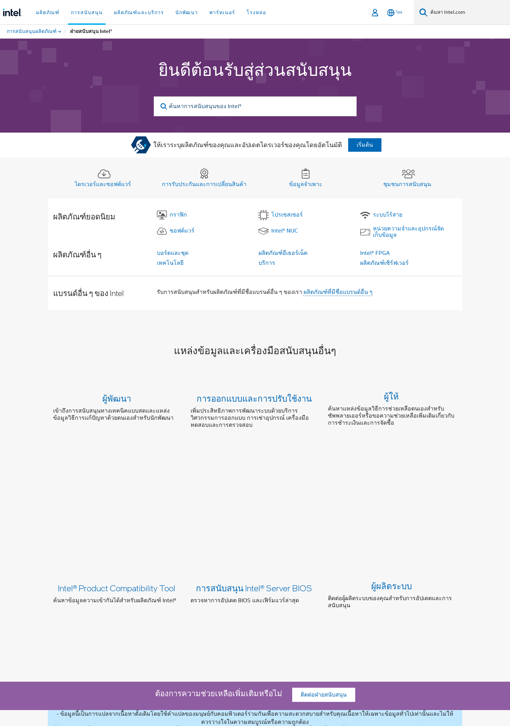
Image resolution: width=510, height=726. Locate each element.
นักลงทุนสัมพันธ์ (262, 622)
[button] (255, 413)
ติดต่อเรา (300, 622)
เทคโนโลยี (170, 263)
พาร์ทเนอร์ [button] (222, 12)
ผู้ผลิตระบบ (391, 477)
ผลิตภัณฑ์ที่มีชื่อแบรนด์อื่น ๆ (338, 292)
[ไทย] (394, 12)
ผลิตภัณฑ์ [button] (48, 12)
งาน (400, 622)
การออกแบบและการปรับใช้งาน (254, 398)
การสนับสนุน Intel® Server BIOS (254, 477)
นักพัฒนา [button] (186, 12)
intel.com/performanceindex (313, 686)
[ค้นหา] (423, 12)
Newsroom (332, 622)
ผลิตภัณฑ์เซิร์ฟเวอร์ (384, 263)
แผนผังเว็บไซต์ (370, 622)
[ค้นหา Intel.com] (468, 12)
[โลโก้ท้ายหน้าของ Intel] (67, 659)
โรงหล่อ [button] (256, 12)
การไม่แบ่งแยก (216, 622)
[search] (164, 106)
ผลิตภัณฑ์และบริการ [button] (139, 12)
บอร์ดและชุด (172, 253)
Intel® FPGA (375, 253)
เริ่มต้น (365, 145)
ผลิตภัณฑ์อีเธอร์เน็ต (283, 253)
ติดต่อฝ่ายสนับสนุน (324, 537)
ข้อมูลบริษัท (121, 622)
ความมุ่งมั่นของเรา (167, 622)
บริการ (267, 263)
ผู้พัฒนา (116, 398)
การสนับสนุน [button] (87, 12)
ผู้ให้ (391, 398)
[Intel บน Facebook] (110, 648)
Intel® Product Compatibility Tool (116, 477)
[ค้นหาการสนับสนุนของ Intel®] (255, 106)
